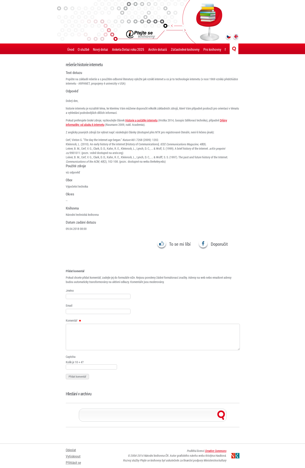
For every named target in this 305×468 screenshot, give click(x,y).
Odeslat (71, 450)
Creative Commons (215, 451)
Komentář (73, 320)
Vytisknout (73, 455)
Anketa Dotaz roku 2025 (128, 49)
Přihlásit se (73, 461)
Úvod (70, 49)
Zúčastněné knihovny (185, 49)
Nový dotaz (100, 49)
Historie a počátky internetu (141, 120)
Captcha (71, 357)
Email (69, 305)
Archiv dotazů (157, 49)
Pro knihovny (212, 49)
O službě (83, 49)
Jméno (70, 290)
